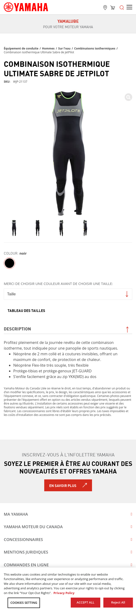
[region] (68, 590)
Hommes (48, 48)
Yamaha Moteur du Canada (33, 526)
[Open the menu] (121, 7)
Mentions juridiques (26, 552)
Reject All (118, 602)
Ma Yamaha (16, 514)
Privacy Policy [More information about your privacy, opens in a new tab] (64, 593)
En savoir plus (62, 485)
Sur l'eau (64, 48)
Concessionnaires (23, 539)
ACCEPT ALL (85, 602)
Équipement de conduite (21, 48)
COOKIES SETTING (23, 602)
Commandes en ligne (26, 565)
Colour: (11, 253)
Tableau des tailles (26, 310)
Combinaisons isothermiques (94, 48)
